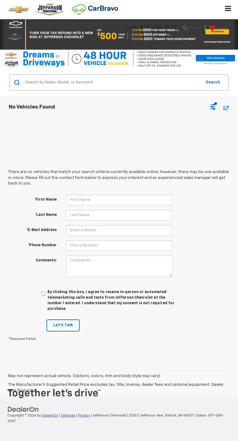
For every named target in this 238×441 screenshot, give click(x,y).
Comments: (46, 260)
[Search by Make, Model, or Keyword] (112, 82)
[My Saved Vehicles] (218, 28)
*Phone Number (42, 245)
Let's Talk (63, 325)
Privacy (84, 415)
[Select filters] (213, 107)
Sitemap (68, 415)
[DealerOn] (23, 409)
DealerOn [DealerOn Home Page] (50, 415)
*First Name (45, 200)
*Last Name (46, 215)
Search (212, 82)
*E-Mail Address (41, 230)
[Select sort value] (224, 107)
